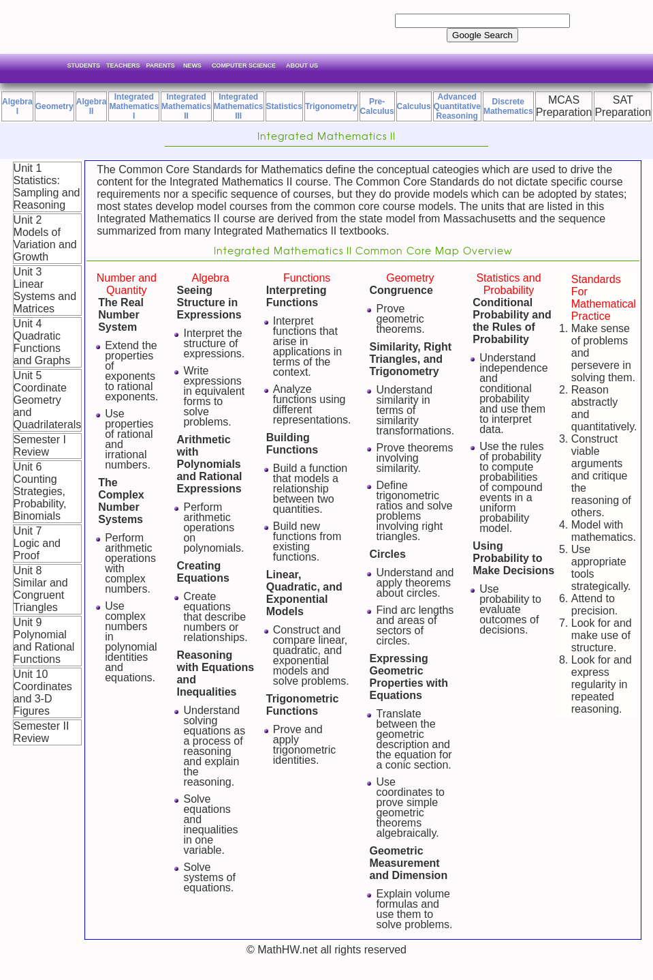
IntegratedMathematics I (134, 106)
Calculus (414, 106)
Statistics (284, 106)
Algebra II (91, 106)
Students (84, 65)
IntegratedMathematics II (186, 106)
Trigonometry (331, 106)
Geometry (54, 106)
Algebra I (17, 106)
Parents (160, 65)
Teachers (123, 65)
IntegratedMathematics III (239, 106)
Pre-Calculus (377, 106)
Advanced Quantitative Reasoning (457, 106)
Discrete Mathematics (508, 106)
